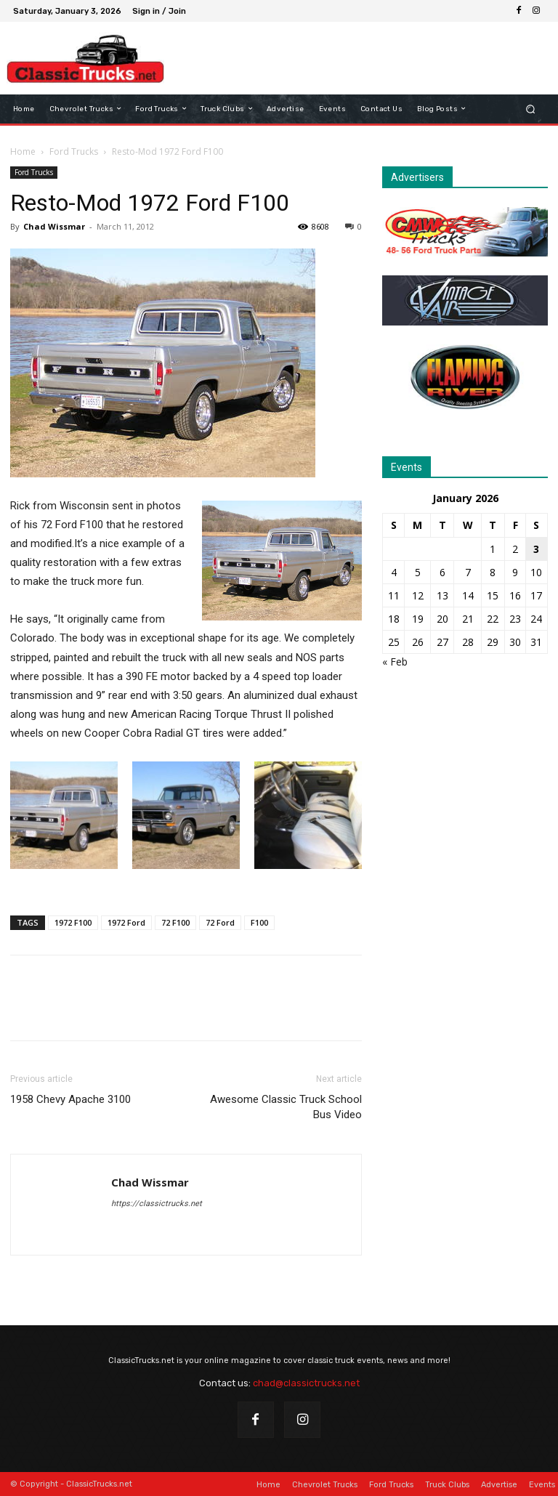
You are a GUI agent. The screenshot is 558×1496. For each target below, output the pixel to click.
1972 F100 (73, 922)
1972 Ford (126, 922)
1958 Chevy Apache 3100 (70, 1099)
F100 (259, 922)
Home (23, 151)
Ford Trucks (73, 151)
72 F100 (175, 922)
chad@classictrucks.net (306, 1383)
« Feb (395, 661)
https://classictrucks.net (156, 1203)
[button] (531, 108)
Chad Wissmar (54, 226)
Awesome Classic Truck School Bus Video (286, 1107)
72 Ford (220, 922)
